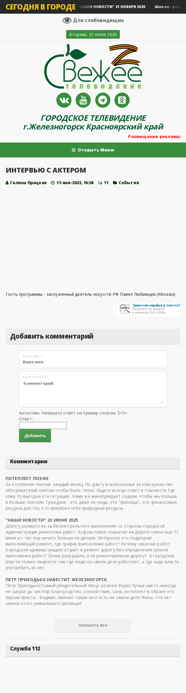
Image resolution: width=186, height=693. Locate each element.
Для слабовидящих (93, 20)
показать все (93, 625)
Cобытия (129, 182)
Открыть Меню (93, 150)
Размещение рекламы (154, 136)
